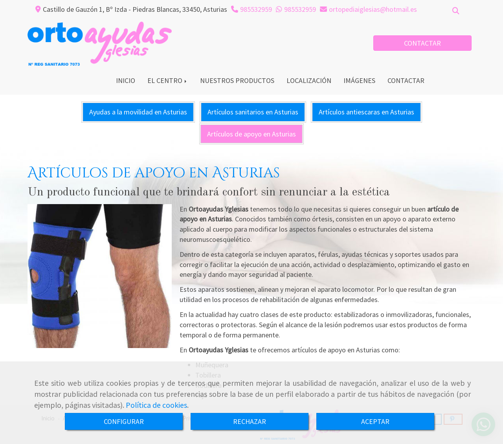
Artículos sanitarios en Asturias (252, 111)
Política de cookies (156, 405)
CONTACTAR (422, 43)
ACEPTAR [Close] (375, 421)
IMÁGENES (359, 80)
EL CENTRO (167, 80)
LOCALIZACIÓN (308, 80)
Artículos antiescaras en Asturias (366, 111)
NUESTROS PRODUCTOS (237, 80)
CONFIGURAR (124, 421)
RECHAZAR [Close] (249, 421)
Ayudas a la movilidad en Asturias (138, 111)
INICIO (125, 80)
